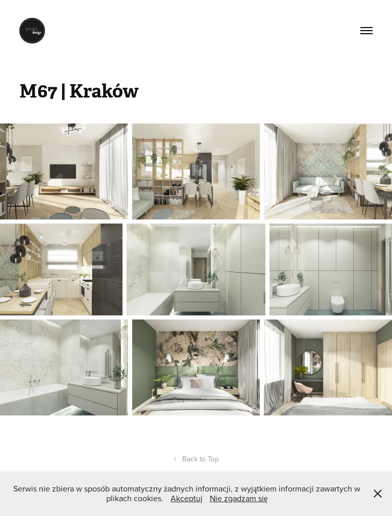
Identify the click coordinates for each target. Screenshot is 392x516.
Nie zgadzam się (238, 498)
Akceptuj (186, 498)
